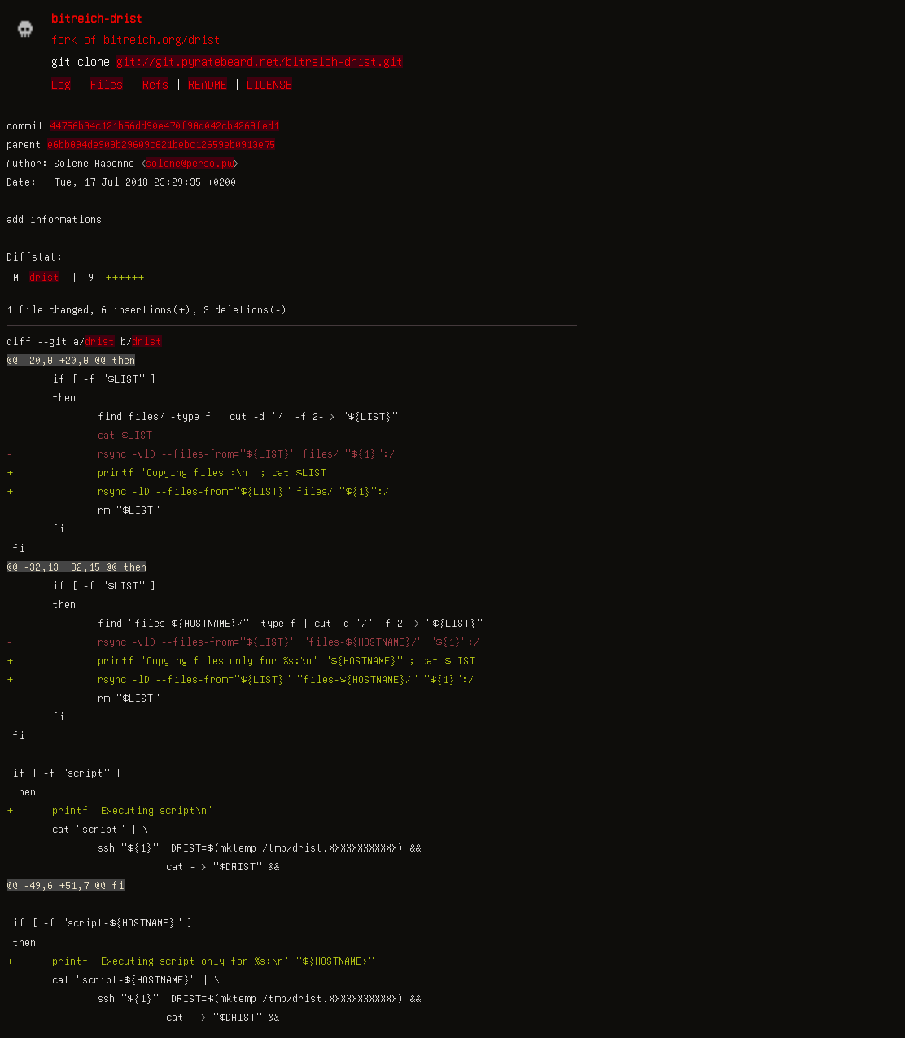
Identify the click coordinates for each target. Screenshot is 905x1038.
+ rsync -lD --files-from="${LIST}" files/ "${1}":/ (198, 491)
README (207, 83)
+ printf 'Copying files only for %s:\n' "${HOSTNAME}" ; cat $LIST (241, 660)
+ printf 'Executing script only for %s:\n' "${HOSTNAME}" (190, 960)
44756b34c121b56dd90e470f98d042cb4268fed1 (164, 125)
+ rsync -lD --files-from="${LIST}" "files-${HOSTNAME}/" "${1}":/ (240, 679)
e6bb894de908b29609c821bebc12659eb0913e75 (161, 144)
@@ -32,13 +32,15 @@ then (76, 566)
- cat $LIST (79, 434)
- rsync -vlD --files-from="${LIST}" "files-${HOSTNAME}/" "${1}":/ (243, 641)
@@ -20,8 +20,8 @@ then (71, 360)
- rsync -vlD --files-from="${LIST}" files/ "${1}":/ (201, 453)
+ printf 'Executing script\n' (110, 810)
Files (106, 83)
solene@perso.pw (190, 163)
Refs (155, 83)
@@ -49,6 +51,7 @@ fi (66, 885)
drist (44, 276)
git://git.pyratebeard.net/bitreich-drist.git (259, 61)
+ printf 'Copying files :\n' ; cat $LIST (166, 472)
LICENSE (269, 83)
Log (61, 83)
